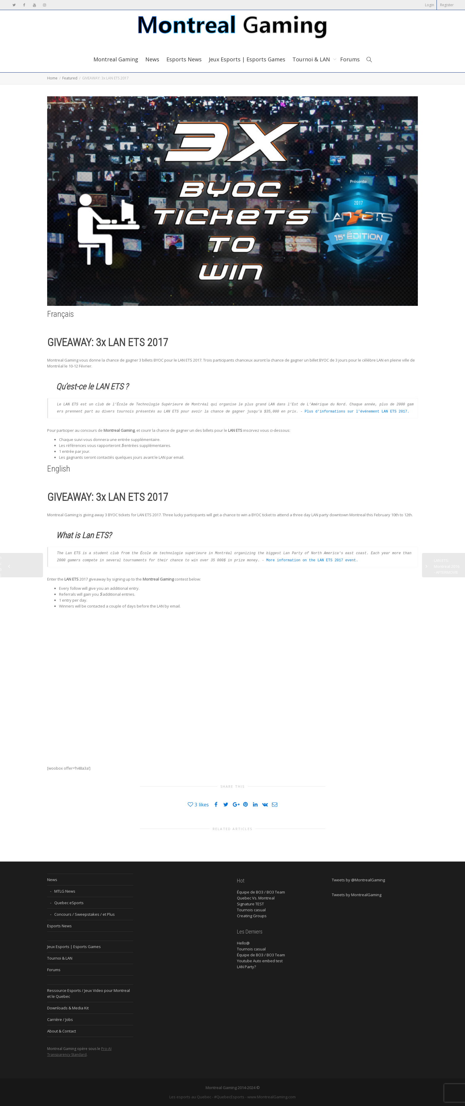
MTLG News (64, 891)
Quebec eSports (69, 902)
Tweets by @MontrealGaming (358, 880)
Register (447, 4)
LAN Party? (246, 966)
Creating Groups (252, 915)
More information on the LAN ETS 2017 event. (312, 560)
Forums (350, 59)
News (152, 59)
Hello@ (243, 943)
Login (429, 4)
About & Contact (61, 1031)
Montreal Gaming (115, 59)
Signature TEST (250, 904)
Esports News (184, 59)
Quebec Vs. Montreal (256, 898)
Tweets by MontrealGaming (356, 894)
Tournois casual (251, 909)
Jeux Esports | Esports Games (247, 59)
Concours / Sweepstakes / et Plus (84, 914)
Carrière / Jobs (60, 1019)
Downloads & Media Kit (68, 1008)
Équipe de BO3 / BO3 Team (261, 892)
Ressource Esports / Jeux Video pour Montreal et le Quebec (88, 993)
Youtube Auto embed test (260, 960)
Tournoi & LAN (312, 59)
